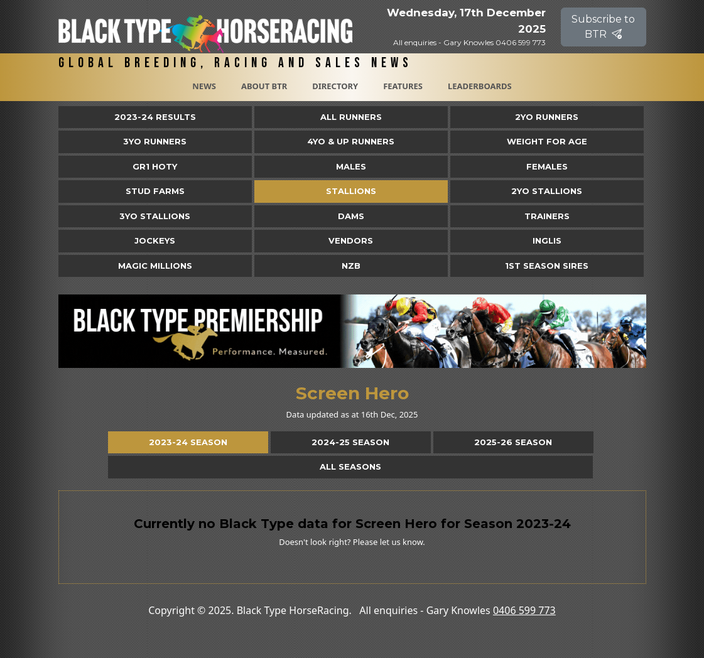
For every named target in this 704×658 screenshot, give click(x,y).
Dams (351, 216)
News (204, 86)
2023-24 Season (188, 442)
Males (351, 166)
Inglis (547, 240)
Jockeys (154, 240)
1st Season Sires (546, 266)
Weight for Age (547, 141)
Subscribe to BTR (603, 26)
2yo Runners (546, 117)
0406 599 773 (524, 610)
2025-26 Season (513, 442)
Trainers (547, 216)
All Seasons (350, 466)
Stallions (351, 191)
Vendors (350, 240)
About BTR (264, 86)
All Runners (351, 117)
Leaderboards (480, 86)
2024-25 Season (350, 442)
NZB (351, 266)
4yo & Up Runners (350, 141)
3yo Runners (155, 141)
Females (547, 166)
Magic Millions (155, 266)
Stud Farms (155, 191)
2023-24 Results (155, 117)
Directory (335, 86)
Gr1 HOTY (155, 166)
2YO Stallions (546, 191)
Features (403, 86)
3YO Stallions (154, 216)
